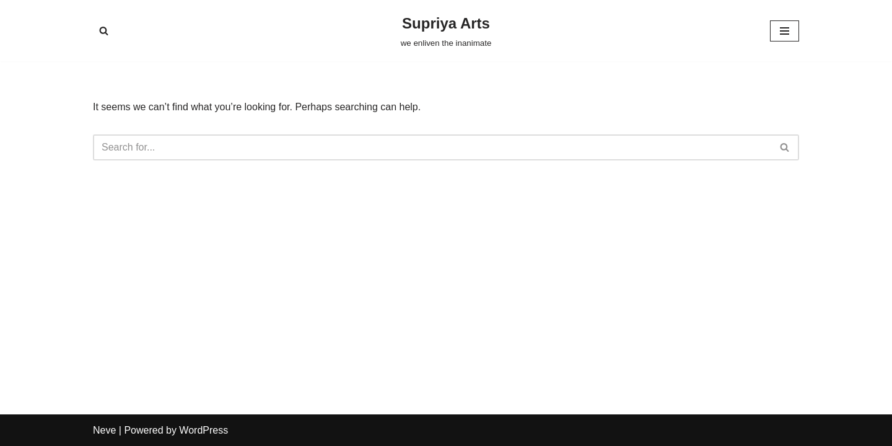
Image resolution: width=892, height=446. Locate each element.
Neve (104, 430)
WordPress (203, 430)
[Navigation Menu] (784, 31)
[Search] (103, 30)
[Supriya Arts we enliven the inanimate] (446, 30)
